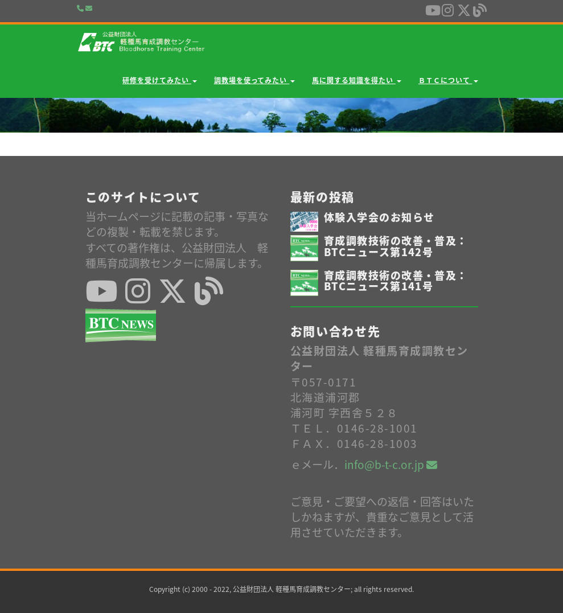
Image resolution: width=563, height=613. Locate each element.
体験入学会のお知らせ (379, 217)
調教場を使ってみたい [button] (254, 80)
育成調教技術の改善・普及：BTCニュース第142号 (396, 246)
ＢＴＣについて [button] (448, 80)
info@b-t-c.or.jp (390, 464)
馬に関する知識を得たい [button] (356, 80)
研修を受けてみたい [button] (159, 80)
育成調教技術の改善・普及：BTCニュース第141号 (396, 281)
